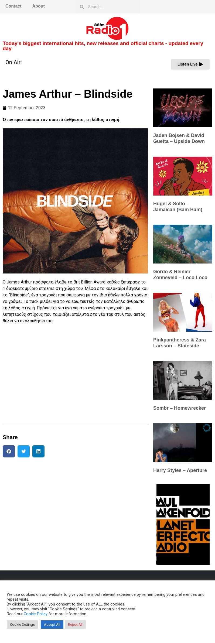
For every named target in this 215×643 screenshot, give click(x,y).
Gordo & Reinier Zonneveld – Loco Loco (180, 274)
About (38, 6)
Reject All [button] (75, 625)
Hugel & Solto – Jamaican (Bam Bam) (177, 206)
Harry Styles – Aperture (180, 470)
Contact (13, 6)
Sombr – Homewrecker (179, 408)
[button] (9, 451)
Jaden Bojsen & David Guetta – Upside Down (179, 138)
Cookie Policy (35, 613)
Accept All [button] (52, 625)
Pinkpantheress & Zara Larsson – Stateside (179, 342)
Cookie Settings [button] (22, 625)
